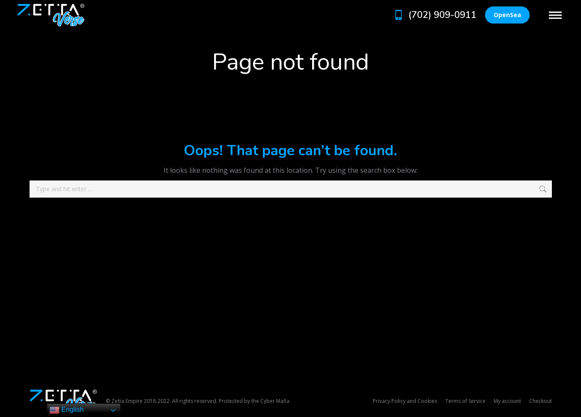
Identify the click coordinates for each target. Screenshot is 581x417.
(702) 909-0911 (434, 15)
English (66, 410)
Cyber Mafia (274, 401)
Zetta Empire (127, 401)
